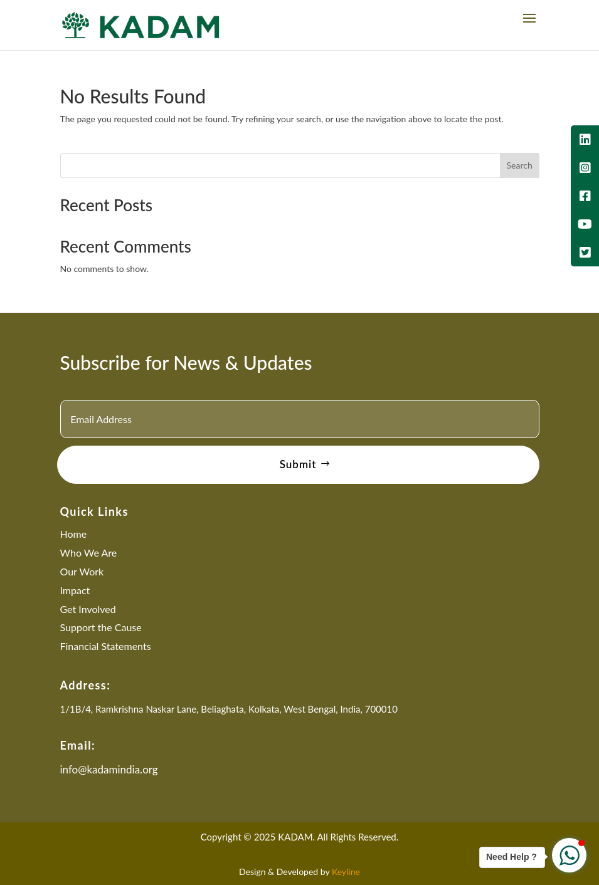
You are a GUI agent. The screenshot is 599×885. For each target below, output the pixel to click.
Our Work (82, 571)
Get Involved (88, 609)
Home (73, 534)
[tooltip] (585, 139)
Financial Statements (105, 646)
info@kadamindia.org (109, 769)
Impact (75, 590)
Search (519, 165)
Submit (298, 464)
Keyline (346, 871)
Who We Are (88, 552)
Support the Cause (101, 627)
